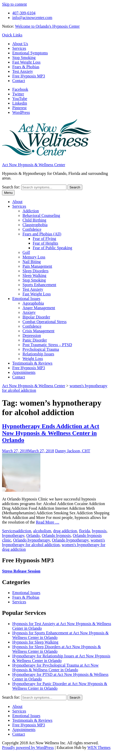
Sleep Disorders (35, 271)
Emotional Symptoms (30, 53)
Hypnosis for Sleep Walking (35, 642)
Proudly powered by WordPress (28, 747)
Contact (18, 80)
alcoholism (42, 531)
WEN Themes (99, 747)
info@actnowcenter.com (32, 17)
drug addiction (65, 531)
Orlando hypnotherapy (31, 540)
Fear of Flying (44, 238)
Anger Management (38, 308)
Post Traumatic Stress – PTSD (47, 345)
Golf (26, 252)
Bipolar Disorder (36, 317)
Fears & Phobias (25, 67)
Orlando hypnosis (56, 535)
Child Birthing (34, 220)
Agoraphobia (33, 303)
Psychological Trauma (40, 349)
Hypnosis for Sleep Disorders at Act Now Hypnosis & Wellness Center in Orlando (56, 649)
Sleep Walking (34, 275)
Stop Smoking (24, 57)
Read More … (47, 522)
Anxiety (29, 312)
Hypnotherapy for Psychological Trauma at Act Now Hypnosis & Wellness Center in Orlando (55, 667)
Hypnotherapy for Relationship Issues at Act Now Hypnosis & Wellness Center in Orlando (61, 658)
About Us (20, 44)
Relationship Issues (38, 354)
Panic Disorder (34, 340)
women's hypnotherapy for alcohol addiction (53, 542)
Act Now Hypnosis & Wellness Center (33, 165)
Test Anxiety (22, 71)
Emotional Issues (26, 298)
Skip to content (14, 4)
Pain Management (37, 266)
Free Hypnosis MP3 (28, 76)
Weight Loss (32, 358)
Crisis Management (38, 331)
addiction (23, 531)
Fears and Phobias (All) (41, 234)
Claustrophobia (35, 225)
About (17, 201)
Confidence (31, 229)
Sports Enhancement (39, 285)
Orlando (33, 535)
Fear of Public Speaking (52, 248)
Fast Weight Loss (26, 62)
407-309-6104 (24, 13)
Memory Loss (33, 257)
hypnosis (99, 531)
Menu (8, 193)
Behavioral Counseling (41, 215)
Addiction (30, 211)
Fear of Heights (45, 243)
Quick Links (12, 35)
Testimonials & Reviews (32, 363)
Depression (31, 335)
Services (19, 48)
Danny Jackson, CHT (72, 451)
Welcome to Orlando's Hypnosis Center (47, 26)
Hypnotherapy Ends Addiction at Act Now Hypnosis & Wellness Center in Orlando (50, 433)
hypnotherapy (13, 535)
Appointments (24, 372)
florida (84, 531)
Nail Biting (31, 261)
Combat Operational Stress (44, 321)
